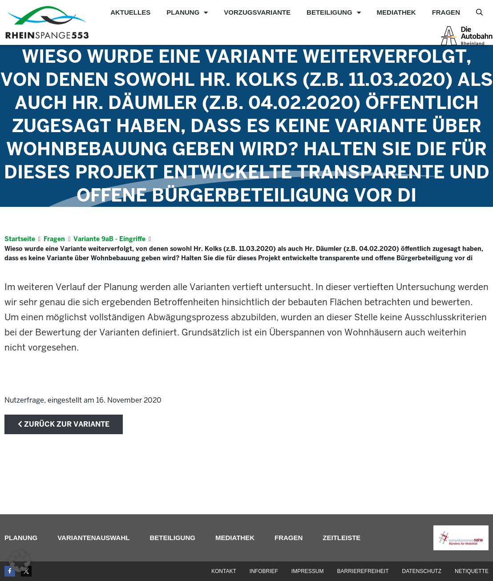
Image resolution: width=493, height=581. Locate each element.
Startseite (19, 239)
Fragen (446, 12)
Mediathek (396, 12)
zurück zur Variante (63, 424)
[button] (19, 561)
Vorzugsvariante (257, 12)
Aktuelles (130, 12)
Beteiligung (334, 12)
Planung (187, 12)
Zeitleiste (341, 537)
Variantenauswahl (93, 537)
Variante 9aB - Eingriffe (109, 239)
